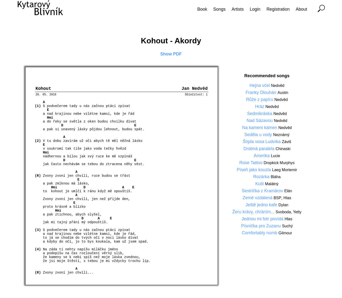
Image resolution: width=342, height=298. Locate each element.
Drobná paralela (259, 148)
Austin (282, 93)
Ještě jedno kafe (262, 204)
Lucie (275, 156)
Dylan (283, 205)
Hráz (260, 106)
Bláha (276, 177)
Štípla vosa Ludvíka (262, 141)
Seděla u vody (258, 134)
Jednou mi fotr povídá (262, 218)
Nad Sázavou (260, 120)
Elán (288, 191)
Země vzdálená (258, 197)
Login (255, 9)
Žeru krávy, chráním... (254, 211)
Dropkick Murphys (279, 163)
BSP (277, 198)
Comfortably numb (260, 232)
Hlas (287, 198)
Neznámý (281, 135)
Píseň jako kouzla (254, 169)
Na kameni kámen (260, 127)
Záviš (286, 142)
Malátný (271, 184)
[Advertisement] (324, 149)
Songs (219, 9)
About (301, 9)
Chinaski (283, 149)
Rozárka (262, 176)
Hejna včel (260, 85)
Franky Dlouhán (261, 92)
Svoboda (283, 212)
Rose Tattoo (251, 162)
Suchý (287, 226)
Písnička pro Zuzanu (261, 225)
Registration (278, 9)
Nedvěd (277, 86)
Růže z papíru (260, 99)
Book (202, 9)
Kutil (260, 183)
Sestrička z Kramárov (263, 190)
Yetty (297, 212)
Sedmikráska (260, 113)
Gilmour (285, 233)
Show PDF (171, 54)
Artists (238, 9)
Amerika (262, 155)
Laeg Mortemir (284, 170)
